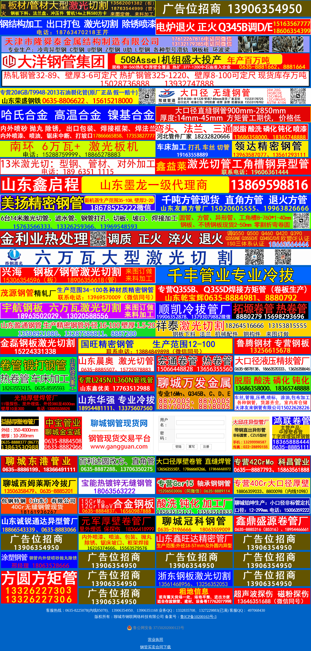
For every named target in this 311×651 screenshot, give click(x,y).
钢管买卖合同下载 (155, 647)
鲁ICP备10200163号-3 (198, 617)
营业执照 (155, 639)
